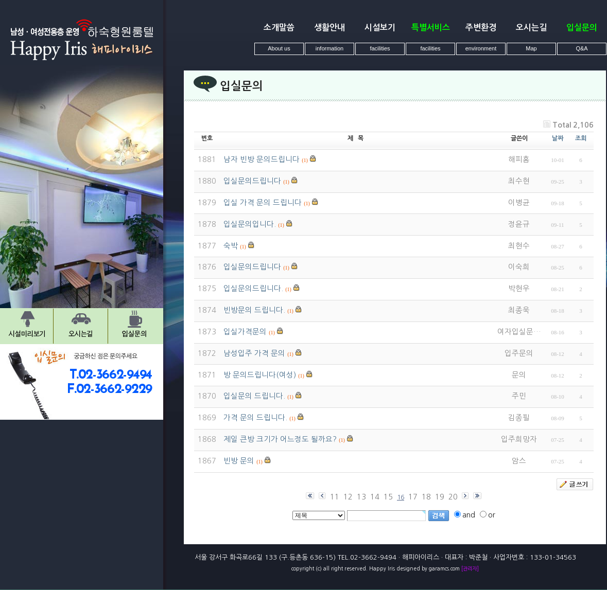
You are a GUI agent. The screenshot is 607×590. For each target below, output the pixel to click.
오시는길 (531, 27)
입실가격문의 (245, 331)
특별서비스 (430, 27)
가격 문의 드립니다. (255, 417)
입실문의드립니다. (253, 288)
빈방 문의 (238, 460)
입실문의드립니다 (252, 181)
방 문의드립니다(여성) (259, 375)
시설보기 (380, 27)
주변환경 (480, 27)
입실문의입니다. (249, 224)
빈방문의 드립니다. (254, 310)
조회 (580, 138)
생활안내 (329, 27)
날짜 (557, 138)
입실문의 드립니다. (254, 396)
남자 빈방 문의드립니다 (261, 159)
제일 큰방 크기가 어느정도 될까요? (280, 439)
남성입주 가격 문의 (254, 353)
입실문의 (581, 27)
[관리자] (470, 568)
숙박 (230, 245)
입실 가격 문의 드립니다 (262, 202)
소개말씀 (279, 27)
